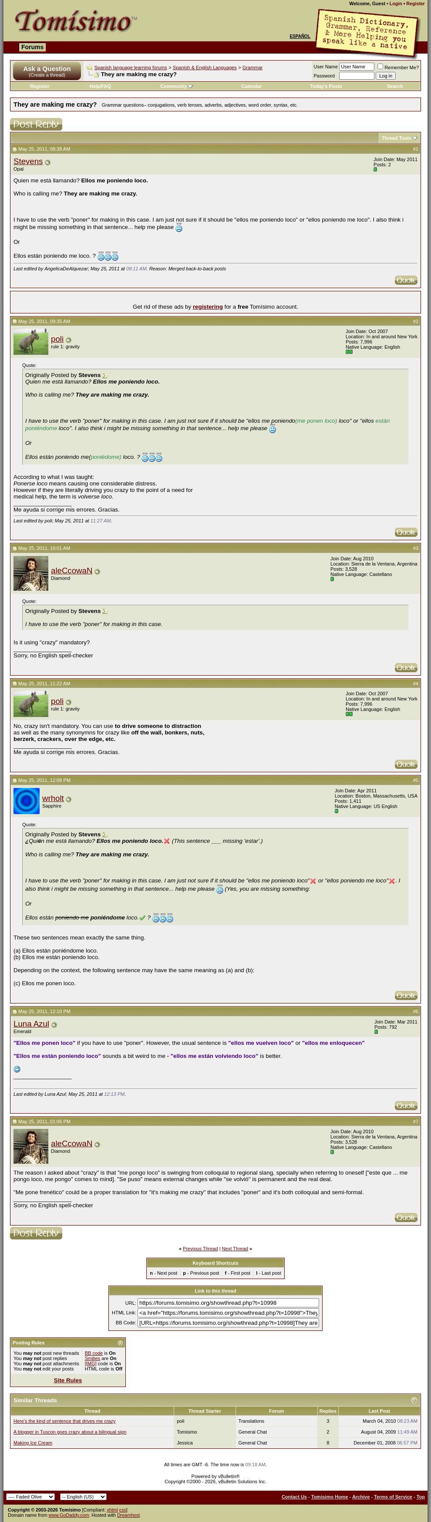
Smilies (92, 1358)
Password (324, 75)
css (122, 1509)
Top (421, 1496)
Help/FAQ (100, 86)
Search (395, 86)
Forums (32, 47)
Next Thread (235, 1248)
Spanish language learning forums (130, 67)
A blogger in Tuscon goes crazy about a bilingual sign (69, 1431)
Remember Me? (398, 67)
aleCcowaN (71, 570)
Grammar (252, 67)
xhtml (112, 1509)
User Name (326, 66)
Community (176, 86)
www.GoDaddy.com (69, 1515)
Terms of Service (393, 1496)
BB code (94, 1353)
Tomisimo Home (329, 1496)
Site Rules (68, 1380)
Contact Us (294, 1496)
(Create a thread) (47, 74)
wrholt (53, 798)
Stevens (28, 161)
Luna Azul (31, 1023)
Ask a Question (47, 68)
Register (415, 3)
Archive (361, 1496)
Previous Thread (200, 1248)
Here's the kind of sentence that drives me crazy (64, 1421)
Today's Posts (326, 86)
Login (396, 3)
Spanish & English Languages (205, 67)
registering (208, 306)
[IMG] (91, 1363)
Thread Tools (396, 138)
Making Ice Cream (32, 1442)
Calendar (251, 86)
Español (300, 36)
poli (57, 338)
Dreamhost (128, 1515)
